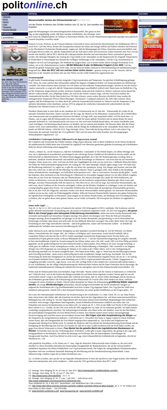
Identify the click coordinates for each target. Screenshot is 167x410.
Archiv (5, 19)
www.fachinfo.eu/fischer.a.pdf (45, 391)
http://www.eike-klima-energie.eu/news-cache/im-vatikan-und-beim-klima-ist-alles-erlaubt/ (73, 386)
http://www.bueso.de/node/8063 (46, 375)
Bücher (6, 22)
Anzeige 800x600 (9, 30)
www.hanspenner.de (69, 391)
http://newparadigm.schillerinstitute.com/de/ (98, 370)
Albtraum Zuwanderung (153, 60)
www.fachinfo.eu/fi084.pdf (91, 391)
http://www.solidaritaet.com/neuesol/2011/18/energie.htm (55, 381)
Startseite (6, 17)
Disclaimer (7, 27)
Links (5, 25)
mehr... (4, 101)
